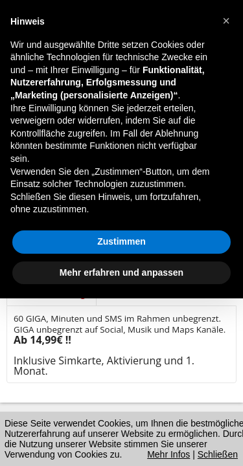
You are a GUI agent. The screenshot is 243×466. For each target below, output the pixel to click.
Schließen (218, 454)
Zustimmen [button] (121, 241)
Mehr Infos (168, 454)
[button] (226, 20)
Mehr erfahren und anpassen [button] (121, 272)
